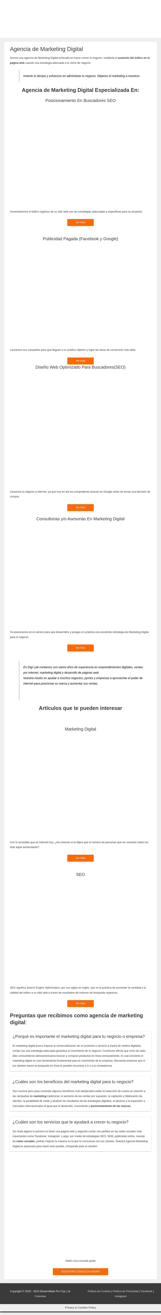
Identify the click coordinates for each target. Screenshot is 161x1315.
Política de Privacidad (126, 1294)
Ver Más (81, 226)
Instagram (121, 1299)
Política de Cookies (99, 1294)
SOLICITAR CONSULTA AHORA (80, 1275)
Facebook (146, 1294)
